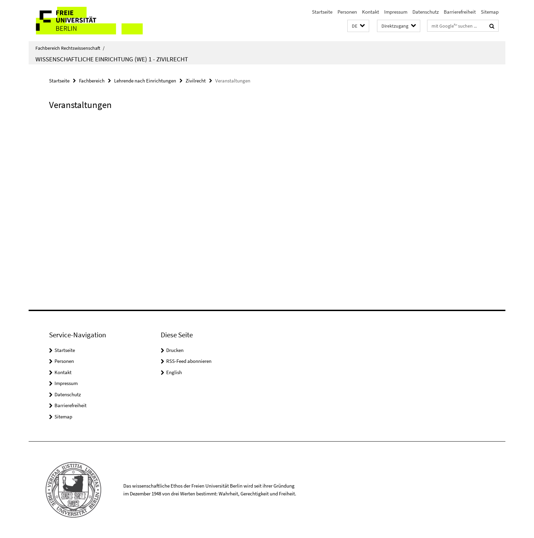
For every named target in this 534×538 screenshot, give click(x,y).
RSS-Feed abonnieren (188, 361)
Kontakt (370, 12)
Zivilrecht (196, 80)
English (174, 372)
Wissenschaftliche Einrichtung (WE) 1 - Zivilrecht (111, 59)
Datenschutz (425, 12)
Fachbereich (92, 80)
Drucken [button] (175, 350)
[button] (358, 26)
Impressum (395, 12)
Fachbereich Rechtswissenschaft (70, 48)
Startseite (322, 12)
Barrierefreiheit (460, 12)
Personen (347, 12)
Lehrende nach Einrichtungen (145, 80)
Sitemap (490, 12)
